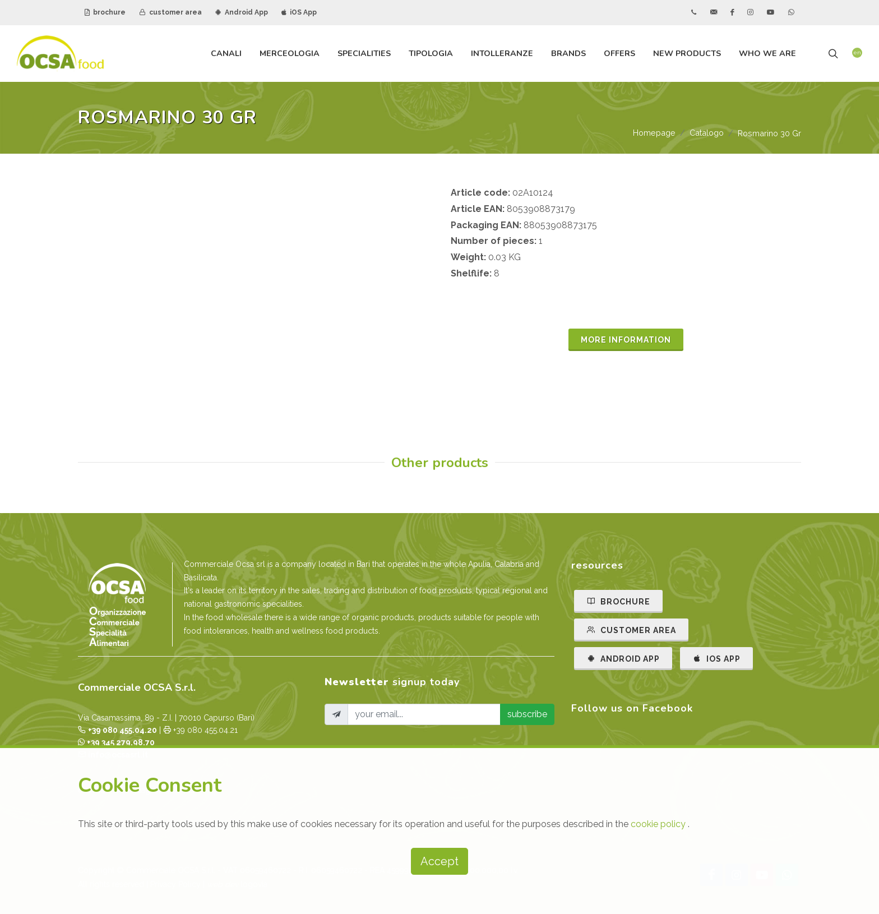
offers (619, 53)
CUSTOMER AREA (631, 629)
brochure (105, 12)
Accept (439, 861)
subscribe (527, 714)
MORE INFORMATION (626, 339)
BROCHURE (618, 601)
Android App (241, 12)
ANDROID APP (623, 658)
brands (568, 53)
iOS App (299, 12)
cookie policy (659, 824)
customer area (170, 12)
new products (687, 53)
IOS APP (716, 658)
